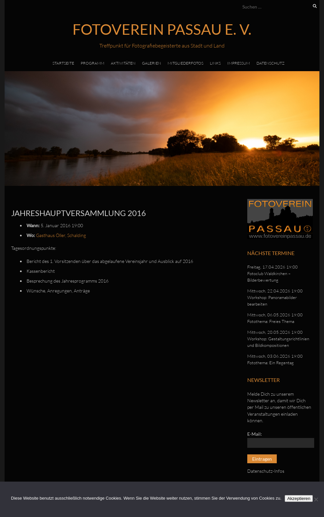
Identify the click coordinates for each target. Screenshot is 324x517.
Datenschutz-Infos (265, 471)
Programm (92, 63)
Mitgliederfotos (185, 63)
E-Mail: (254, 434)
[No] (316, 499)
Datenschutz (270, 63)
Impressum (238, 63)
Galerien (151, 63)
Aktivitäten (123, 63)
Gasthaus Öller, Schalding (61, 235)
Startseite (63, 63)
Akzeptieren (298, 498)
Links (215, 63)
